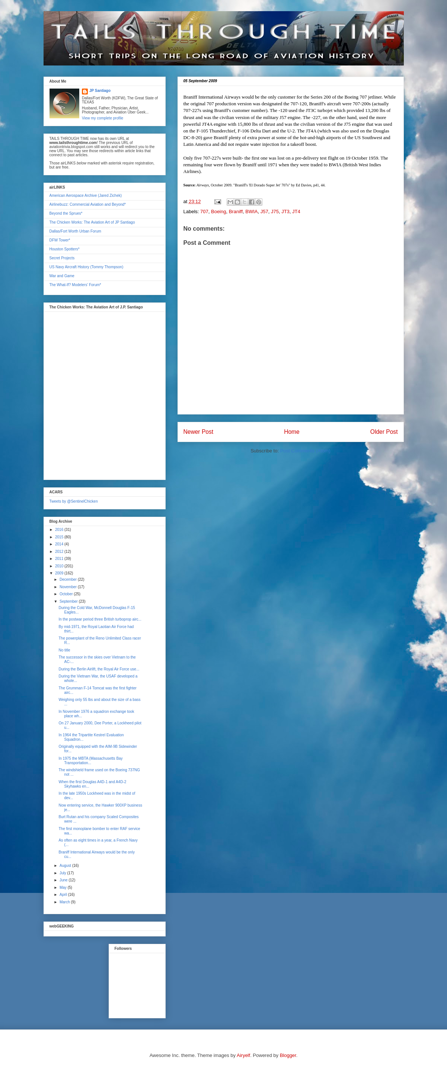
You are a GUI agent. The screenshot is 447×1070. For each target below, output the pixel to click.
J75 (275, 211)
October (67, 594)
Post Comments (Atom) (305, 451)
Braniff (236, 211)
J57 (264, 211)
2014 (59, 544)
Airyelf (243, 1055)
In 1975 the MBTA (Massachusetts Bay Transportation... (91, 760)
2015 (59, 537)
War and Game (62, 276)
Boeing (218, 211)
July (63, 873)
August (66, 866)
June (64, 880)
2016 (59, 530)
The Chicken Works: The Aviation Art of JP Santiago (92, 222)
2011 (59, 559)
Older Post (384, 432)
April (64, 895)
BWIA (251, 211)
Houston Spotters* (65, 249)
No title (64, 650)
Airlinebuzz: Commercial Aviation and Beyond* (88, 204)
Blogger (288, 1055)
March (65, 902)
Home (292, 432)
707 (204, 211)
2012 (59, 552)
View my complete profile (102, 118)
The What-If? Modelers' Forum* (75, 285)
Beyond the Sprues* (66, 213)
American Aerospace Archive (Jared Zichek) (86, 195)
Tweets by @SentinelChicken (74, 501)
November (69, 587)
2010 (59, 566)
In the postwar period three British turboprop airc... (100, 619)
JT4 (296, 211)
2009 (59, 573)
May (64, 887)
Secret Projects (62, 258)
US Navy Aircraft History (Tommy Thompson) (87, 267)
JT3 (285, 211)
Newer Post (198, 432)
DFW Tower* (60, 240)
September (69, 601)
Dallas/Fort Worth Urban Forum (75, 231)
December (69, 579)
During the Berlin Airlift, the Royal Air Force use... (99, 669)
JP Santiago (100, 91)
